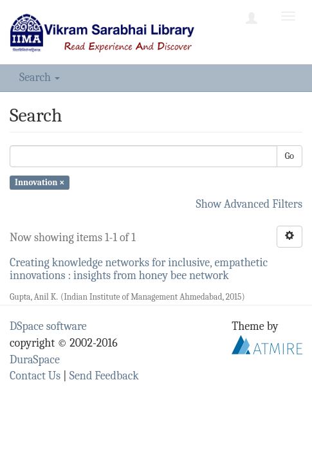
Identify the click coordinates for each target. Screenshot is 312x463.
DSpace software (48, 326)
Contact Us (35, 376)
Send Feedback (104, 376)
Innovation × (39, 182)
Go (289, 155)
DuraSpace (35, 360)
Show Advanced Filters (249, 204)
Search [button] (39, 77)
